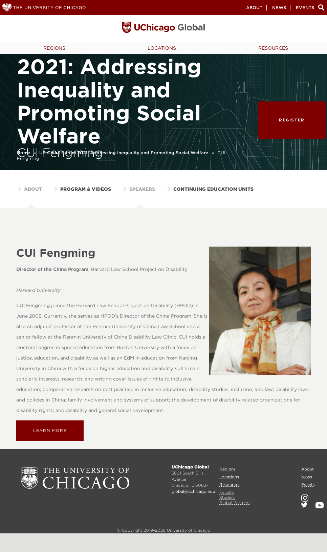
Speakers (142, 189)
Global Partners (234, 502)
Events (305, 7)
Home (23, 152)
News (279, 7)
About (254, 7)
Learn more (50, 430)
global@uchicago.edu (193, 491)
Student (227, 497)
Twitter (304, 505)
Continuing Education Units (213, 189)
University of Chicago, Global (163, 29)
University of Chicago (75, 478)
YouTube (319, 505)
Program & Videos (85, 189)
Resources (273, 48)
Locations (162, 48)
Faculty (226, 492)
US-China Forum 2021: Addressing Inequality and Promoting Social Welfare (123, 152)
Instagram (304, 498)
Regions (54, 48)
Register (292, 119)
